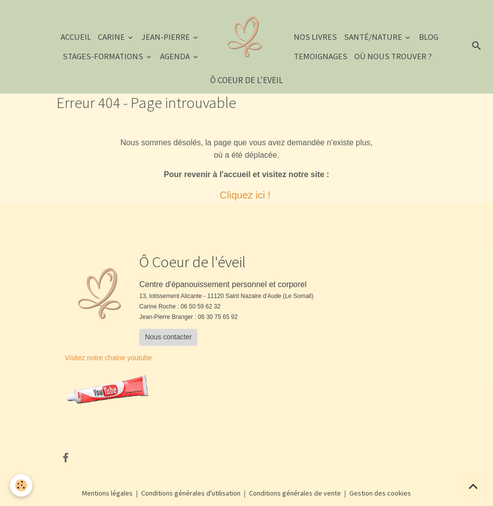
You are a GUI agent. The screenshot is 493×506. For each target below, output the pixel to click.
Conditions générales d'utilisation (191, 493)
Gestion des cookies (380, 493)
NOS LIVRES (315, 36)
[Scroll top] (473, 486)
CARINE (112, 36)
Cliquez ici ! (246, 195)
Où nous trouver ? (393, 56)
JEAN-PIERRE (166, 36)
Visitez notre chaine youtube (108, 358)
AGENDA (175, 56)
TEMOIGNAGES (320, 56)
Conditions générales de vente (295, 493)
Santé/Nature (374, 36)
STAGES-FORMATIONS (104, 56)
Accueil (76, 36)
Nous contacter (168, 337)
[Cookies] (21, 485)
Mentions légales (107, 493)
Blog (428, 36)
